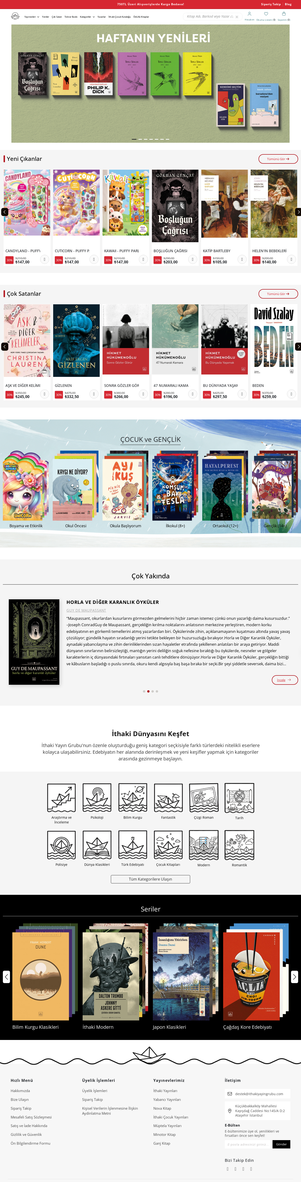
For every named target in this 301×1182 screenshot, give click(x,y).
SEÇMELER (14, 385)
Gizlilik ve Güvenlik (26, 1134)
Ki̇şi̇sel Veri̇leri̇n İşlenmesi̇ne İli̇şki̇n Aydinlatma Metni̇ (110, 1111)
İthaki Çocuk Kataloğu (119, 16)
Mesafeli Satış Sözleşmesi (31, 1117)
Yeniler (45, 16)
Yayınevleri (30, 16)
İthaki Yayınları (165, 1090)
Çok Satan (57, 16)
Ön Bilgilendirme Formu (30, 1143)
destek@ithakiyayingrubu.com (259, 1094)
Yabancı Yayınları (167, 1099)
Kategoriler (85, 16)
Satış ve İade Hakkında (29, 1125)
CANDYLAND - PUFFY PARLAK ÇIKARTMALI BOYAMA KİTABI (72, 251)
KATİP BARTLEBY (266, 251)
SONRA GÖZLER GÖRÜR (171, 385)
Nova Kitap (162, 1108)
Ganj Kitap (161, 1143)
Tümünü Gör (278, 159)
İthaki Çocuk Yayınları (170, 1117)
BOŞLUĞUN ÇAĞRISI (220, 251)
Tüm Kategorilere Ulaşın (150, 879)
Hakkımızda (20, 1090)
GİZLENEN (112, 385)
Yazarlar (102, 16)
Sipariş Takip (271, 4)
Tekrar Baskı (71, 16)
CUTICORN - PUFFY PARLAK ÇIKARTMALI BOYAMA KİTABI (121, 251)
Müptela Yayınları (167, 1125)
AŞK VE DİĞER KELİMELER (72, 385)
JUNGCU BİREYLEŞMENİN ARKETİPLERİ (22, 251)
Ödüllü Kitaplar (141, 16)
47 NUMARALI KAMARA (220, 385)
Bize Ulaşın (20, 1099)
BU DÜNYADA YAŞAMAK (269, 385)
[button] (134, 139)
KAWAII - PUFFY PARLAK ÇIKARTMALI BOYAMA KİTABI (171, 251)
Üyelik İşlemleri (94, 1090)
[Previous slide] (4, 212)
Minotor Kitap (164, 1134)
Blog (288, 4)
